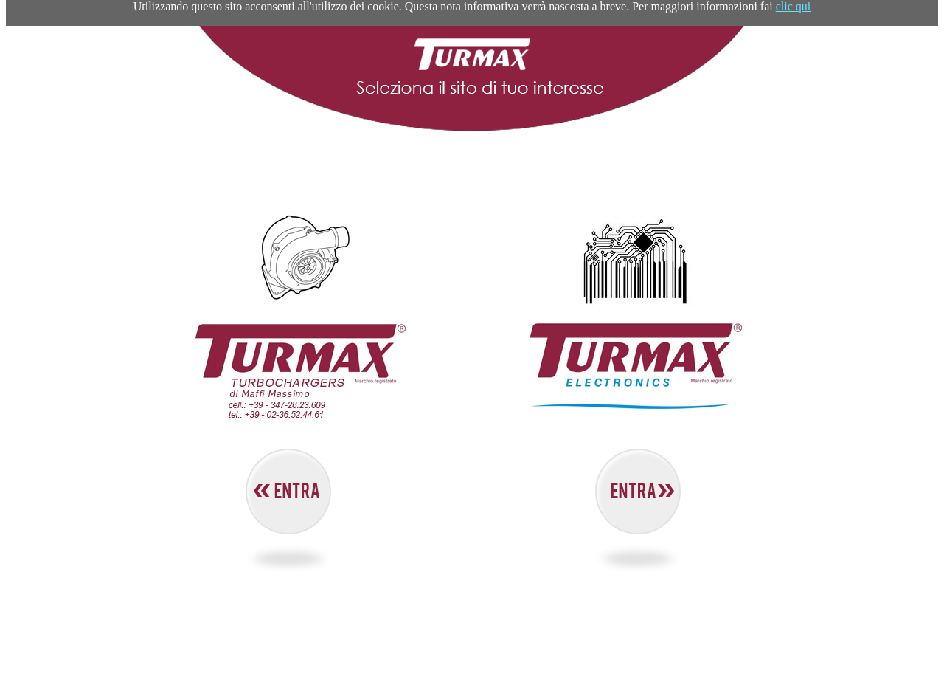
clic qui (793, 6)
